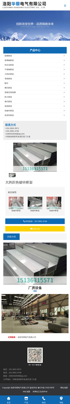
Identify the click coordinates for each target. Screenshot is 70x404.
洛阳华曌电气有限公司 (27, 337)
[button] (61, 157)
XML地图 (26, 392)
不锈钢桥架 (35, 69)
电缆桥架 (35, 106)
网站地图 (64, 388)
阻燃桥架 (35, 55)
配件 (35, 83)
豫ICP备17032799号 (46, 388)
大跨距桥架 (35, 74)
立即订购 (35, 229)
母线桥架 (35, 78)
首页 (47, 37)
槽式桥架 (35, 88)
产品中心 (55, 37)
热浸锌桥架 (35, 115)
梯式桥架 (35, 101)
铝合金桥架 (35, 65)
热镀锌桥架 (65, 37)
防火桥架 (35, 97)
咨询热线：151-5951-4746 (35, 221)
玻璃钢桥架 (35, 60)
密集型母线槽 (35, 92)
